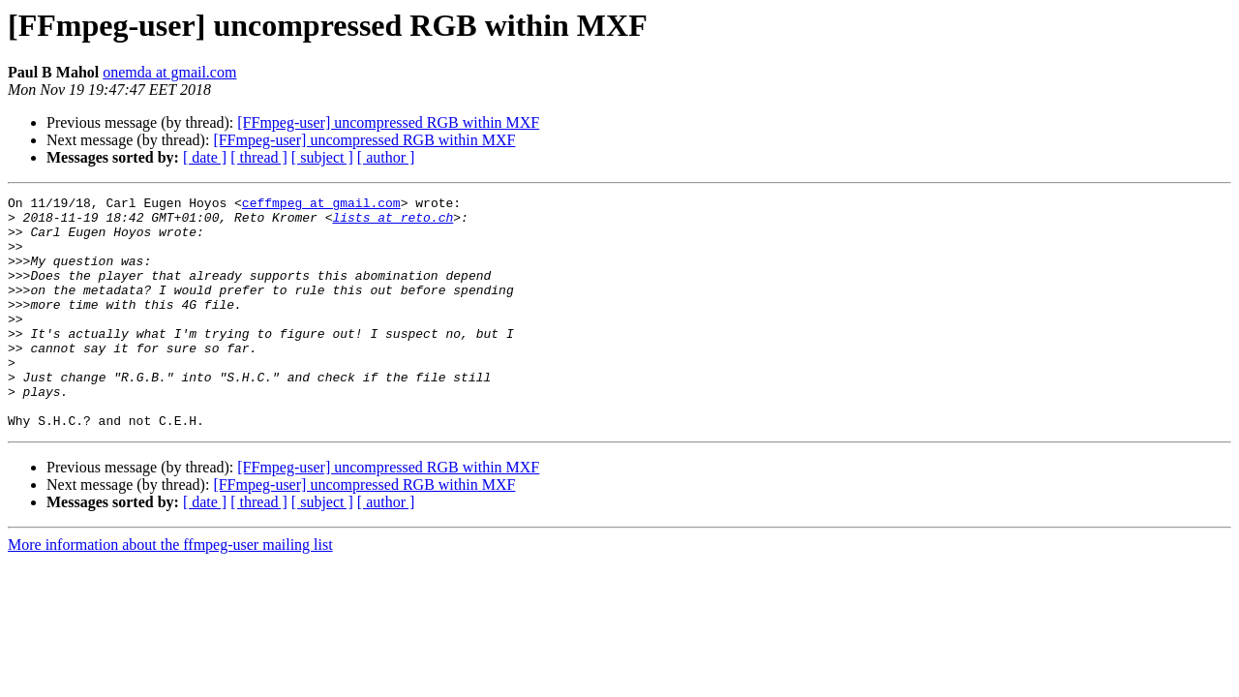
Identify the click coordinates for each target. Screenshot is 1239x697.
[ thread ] (258, 157)
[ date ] (205, 157)
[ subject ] (322, 157)
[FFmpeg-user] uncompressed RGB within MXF (388, 122)
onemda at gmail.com (169, 72)
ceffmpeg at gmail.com (321, 205)
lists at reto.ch (392, 222)
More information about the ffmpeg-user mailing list (170, 591)
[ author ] (386, 157)
